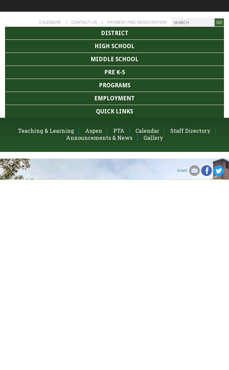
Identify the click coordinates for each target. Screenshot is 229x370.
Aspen (93, 130)
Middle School (114, 59)
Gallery (153, 137)
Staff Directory (190, 130)
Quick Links (114, 111)
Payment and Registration (137, 22)
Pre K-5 (114, 72)
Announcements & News (99, 137)
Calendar (50, 22)
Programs (114, 85)
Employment (114, 98)
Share (182, 170)
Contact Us (84, 22)
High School (114, 46)
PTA (118, 130)
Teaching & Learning (46, 130)
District (114, 33)
